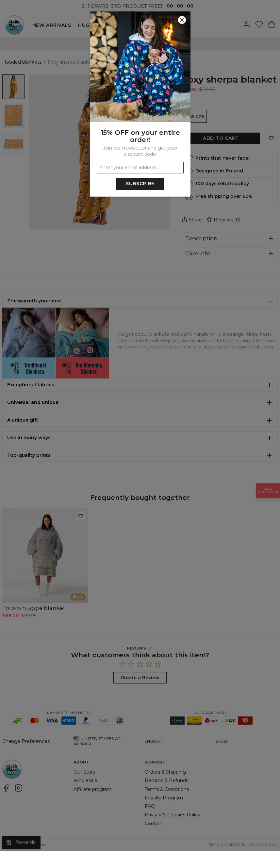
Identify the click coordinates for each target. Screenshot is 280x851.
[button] (140, 425)
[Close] (182, 20)
